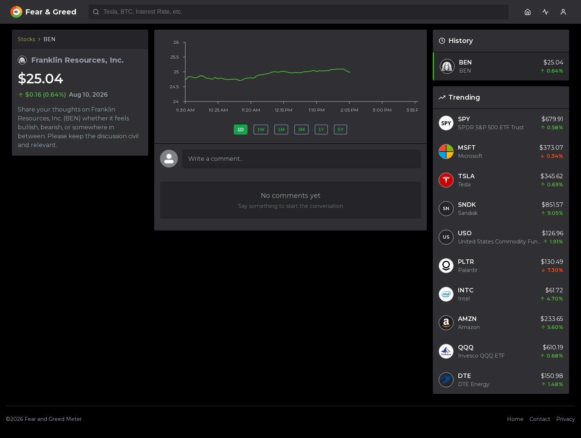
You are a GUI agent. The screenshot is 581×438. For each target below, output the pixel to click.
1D (241, 129)
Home (515, 419)
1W (261, 129)
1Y (321, 129)
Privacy (565, 419)
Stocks (26, 39)
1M (281, 129)
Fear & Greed (43, 12)
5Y (340, 129)
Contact (539, 419)
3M (301, 129)
